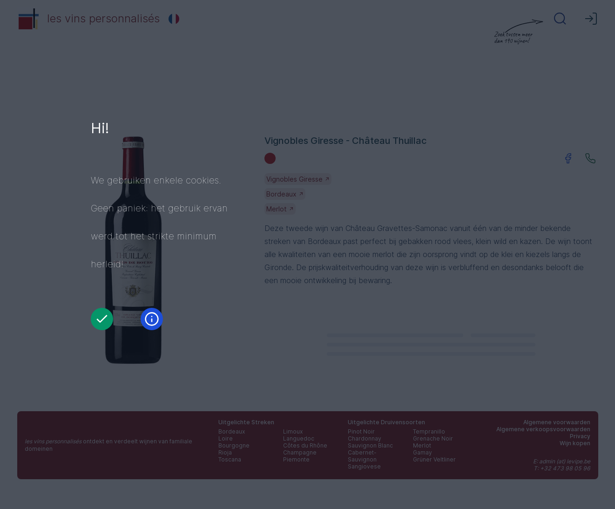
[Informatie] (152, 319)
